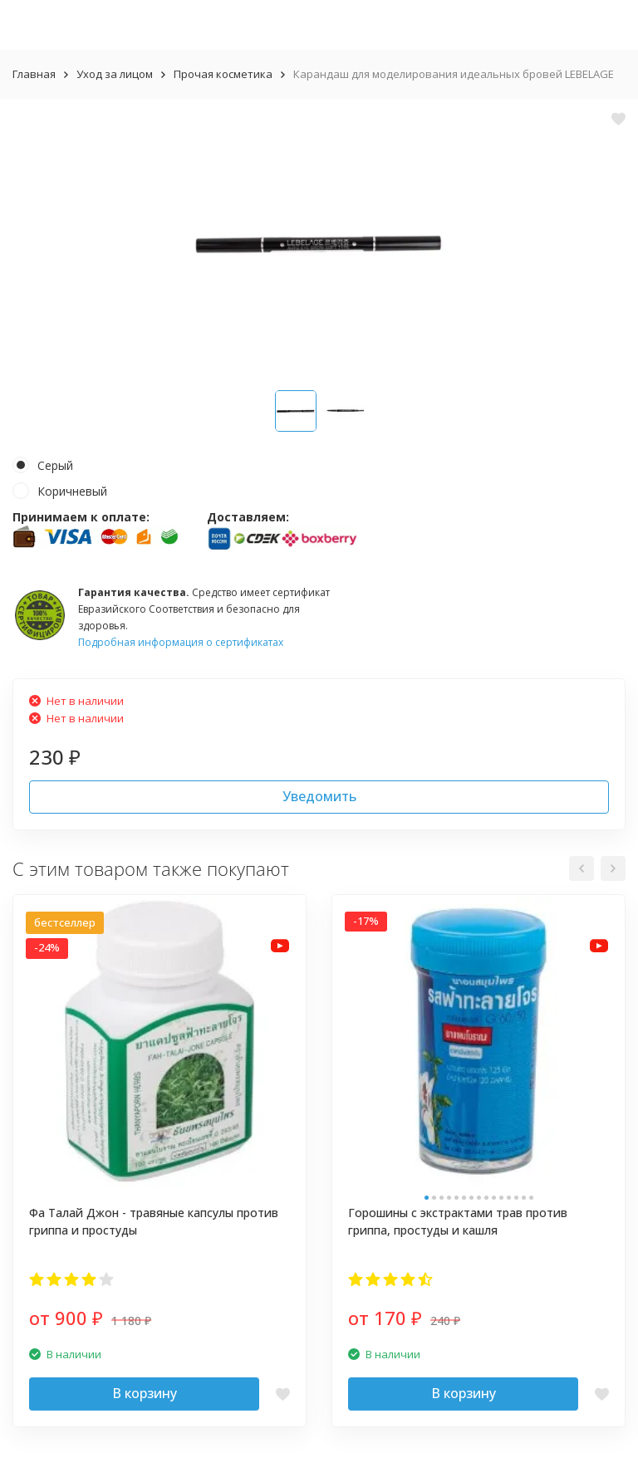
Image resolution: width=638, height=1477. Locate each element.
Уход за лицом (114, 73)
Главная (34, 73)
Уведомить (319, 796)
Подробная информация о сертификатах (180, 642)
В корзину (144, 1393)
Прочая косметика (223, 73)
